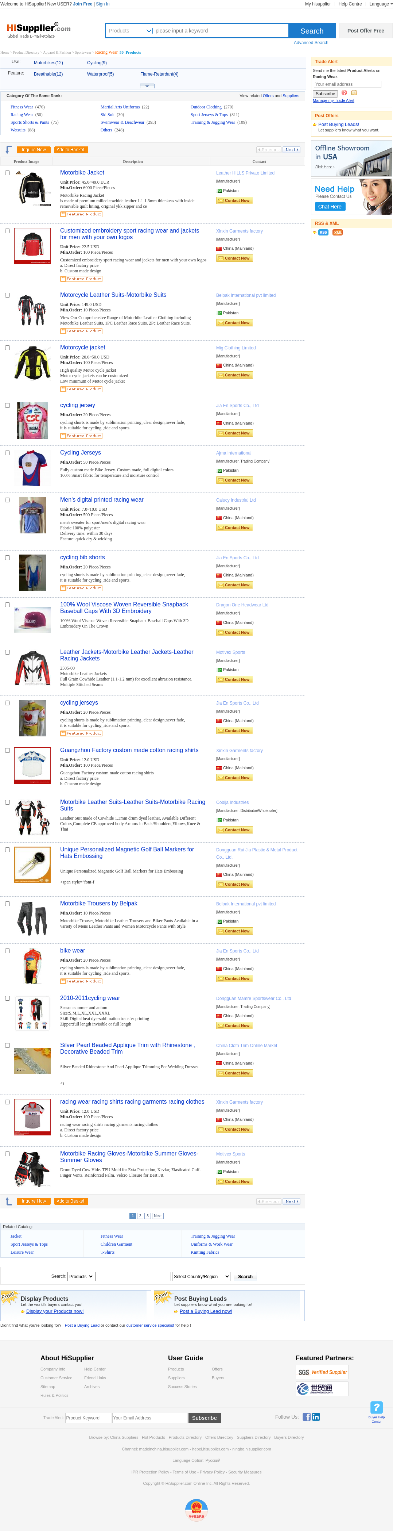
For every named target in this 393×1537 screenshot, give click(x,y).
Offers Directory (219, 1437)
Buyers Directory (289, 1437)
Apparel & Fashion (57, 52)
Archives (92, 1386)
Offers (268, 95)
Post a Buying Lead (82, 1325)
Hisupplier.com (44, 30)
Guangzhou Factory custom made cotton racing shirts (129, 750)
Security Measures (244, 1472)
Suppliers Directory (254, 1437)
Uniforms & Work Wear (212, 1244)
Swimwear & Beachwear (123, 122)
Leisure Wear (22, 1252)
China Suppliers (124, 1437)
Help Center (95, 1369)
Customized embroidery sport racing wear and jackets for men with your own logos (129, 233)
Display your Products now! (55, 1311)
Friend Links (95, 1378)
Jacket (16, 1236)
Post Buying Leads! (338, 124)
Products (119, 31)
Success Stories (182, 1386)
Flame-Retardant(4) (159, 74)
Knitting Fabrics (205, 1252)
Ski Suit (108, 114)
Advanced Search (311, 42)
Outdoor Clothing (207, 107)
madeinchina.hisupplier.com (164, 1449)
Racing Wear (22, 114)
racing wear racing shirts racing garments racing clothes (132, 1102)
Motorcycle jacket (82, 347)
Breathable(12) (48, 74)
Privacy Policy (212, 1472)
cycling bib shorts (82, 557)
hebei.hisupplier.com (211, 1449)
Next (158, 1216)
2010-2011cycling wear (90, 998)
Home (4, 52)
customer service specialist (150, 1325)
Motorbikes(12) (48, 62)
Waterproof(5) (100, 74)
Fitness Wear (22, 107)
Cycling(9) (97, 62)
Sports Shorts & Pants (30, 122)
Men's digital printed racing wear (102, 500)
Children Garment (116, 1244)
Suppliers (291, 95)
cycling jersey (77, 405)
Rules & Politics (54, 1395)
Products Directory (186, 1437)
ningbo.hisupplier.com (251, 1449)
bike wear (72, 950)
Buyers (218, 1378)
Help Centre (350, 4)
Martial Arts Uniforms (121, 107)
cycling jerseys (79, 702)
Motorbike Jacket (82, 172)
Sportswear (83, 52)
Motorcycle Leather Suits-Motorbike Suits (113, 295)
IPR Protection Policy (150, 1472)
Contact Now (237, 200)
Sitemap (47, 1386)
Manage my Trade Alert (333, 100)
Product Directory (26, 52)
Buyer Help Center (377, 1419)
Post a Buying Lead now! (206, 1311)
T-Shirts (107, 1252)
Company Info (52, 1369)
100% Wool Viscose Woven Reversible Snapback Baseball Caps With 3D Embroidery (124, 607)
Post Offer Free (365, 31)
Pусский (213, 1460)
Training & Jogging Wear (213, 122)
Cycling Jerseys (80, 452)
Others (107, 130)
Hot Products (153, 1437)
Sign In (102, 4)
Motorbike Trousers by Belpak (98, 903)
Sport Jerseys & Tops (210, 114)
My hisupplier (318, 4)
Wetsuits (19, 130)
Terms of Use (184, 1472)
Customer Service (56, 1378)
